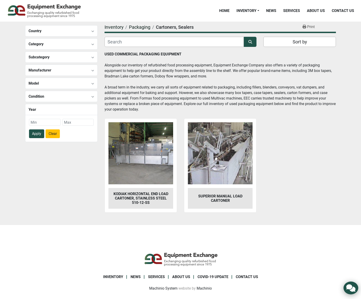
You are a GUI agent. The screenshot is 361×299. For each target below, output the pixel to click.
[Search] (174, 42)
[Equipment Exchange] (181, 259)
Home (224, 11)
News (271, 11)
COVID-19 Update (213, 277)
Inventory (246, 11)
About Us (316, 11)
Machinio (204, 288)
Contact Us (343, 11)
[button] (247, 10)
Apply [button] (36, 133)
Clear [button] (53, 133)
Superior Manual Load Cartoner (220, 198)
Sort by (300, 42)
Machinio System (163, 288)
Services (291, 11)
